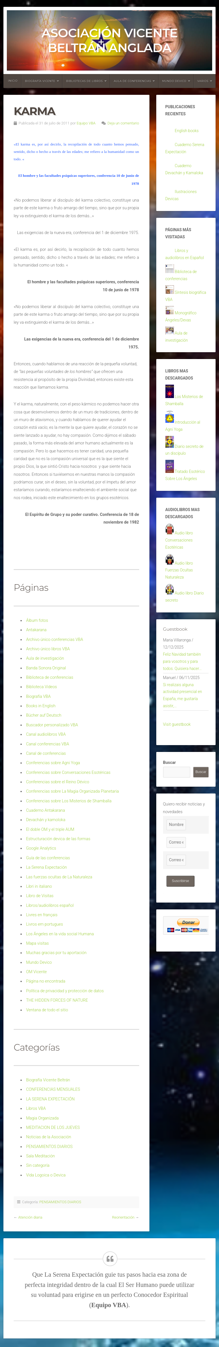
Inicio (13, 80)
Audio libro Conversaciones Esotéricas (179, 568)
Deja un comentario (123, 123)
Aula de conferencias (132, 81)
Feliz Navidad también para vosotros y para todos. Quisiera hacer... (183, 696)
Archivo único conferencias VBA (54, 639)
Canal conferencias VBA (47, 744)
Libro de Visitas (39, 895)
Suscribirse (181, 920)
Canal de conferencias (46, 753)
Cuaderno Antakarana (45, 810)
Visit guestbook (177, 763)
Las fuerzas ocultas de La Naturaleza (59, 877)
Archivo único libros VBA (48, 649)
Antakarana (36, 630)
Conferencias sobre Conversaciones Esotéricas (68, 772)
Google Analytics (41, 848)
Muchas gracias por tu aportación (56, 952)
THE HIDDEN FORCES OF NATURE (57, 1000)
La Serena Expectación (46, 867)
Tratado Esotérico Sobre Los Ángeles (183, 496)
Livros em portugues (44, 924)
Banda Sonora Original (46, 668)
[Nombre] (176, 863)
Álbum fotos (37, 620)
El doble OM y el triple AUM (50, 829)
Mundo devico (174, 81)
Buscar (169, 801)
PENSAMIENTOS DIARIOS (49, 1146)
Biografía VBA (38, 696)
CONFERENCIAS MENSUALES (53, 1089)
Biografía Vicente (40, 81)
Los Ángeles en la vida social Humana (60, 934)
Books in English (40, 706)
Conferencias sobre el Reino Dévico (57, 782)
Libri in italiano (39, 886)
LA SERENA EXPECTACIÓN (50, 1099)
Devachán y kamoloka (45, 819)
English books (187, 132)
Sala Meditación (40, 1156)
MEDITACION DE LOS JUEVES (53, 1127)
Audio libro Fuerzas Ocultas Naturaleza (179, 600)
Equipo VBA (86, 123)
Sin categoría (37, 1165)
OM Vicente (36, 971)
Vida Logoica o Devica (46, 1175)
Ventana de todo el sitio (47, 1010)
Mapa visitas (37, 943)
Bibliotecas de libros (84, 81)
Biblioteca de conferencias (49, 677)
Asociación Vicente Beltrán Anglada (109, 40)
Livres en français (41, 915)
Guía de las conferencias (48, 858)
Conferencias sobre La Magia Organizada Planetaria (72, 791)
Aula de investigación (45, 658)
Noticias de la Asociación (48, 1137)
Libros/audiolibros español (50, 905)
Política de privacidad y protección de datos (65, 991)
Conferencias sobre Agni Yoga (53, 762)
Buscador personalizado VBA (52, 725)
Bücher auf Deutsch (43, 715)
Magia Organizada (42, 1118)
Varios (202, 81)
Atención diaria (30, 1217)
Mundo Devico (39, 962)
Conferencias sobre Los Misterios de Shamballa (68, 801)
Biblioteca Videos (41, 686)
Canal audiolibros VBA (46, 734)
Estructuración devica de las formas (58, 839)
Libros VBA (36, 1108)
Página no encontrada (45, 981)
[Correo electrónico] (176, 881)
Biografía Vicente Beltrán (48, 1080)
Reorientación (123, 1217)
